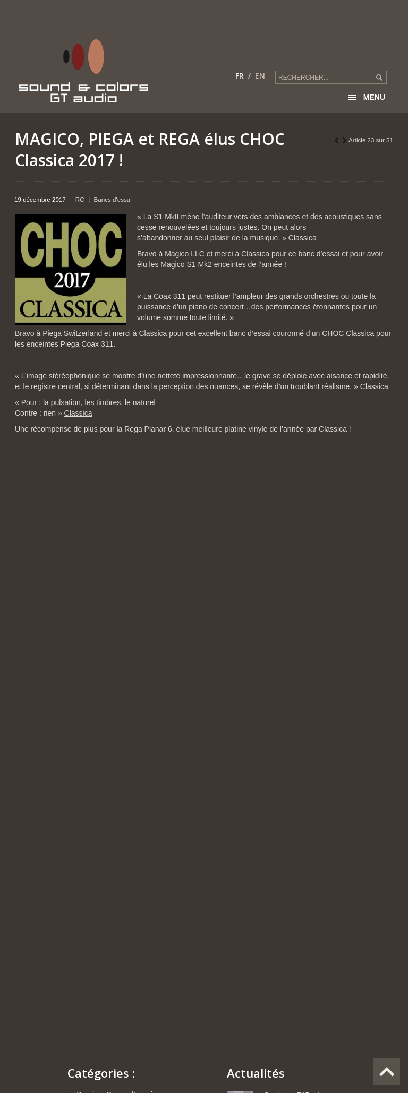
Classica (255, 253)
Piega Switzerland (72, 333)
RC (79, 199)
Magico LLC (185, 253)
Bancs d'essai (113, 199)
